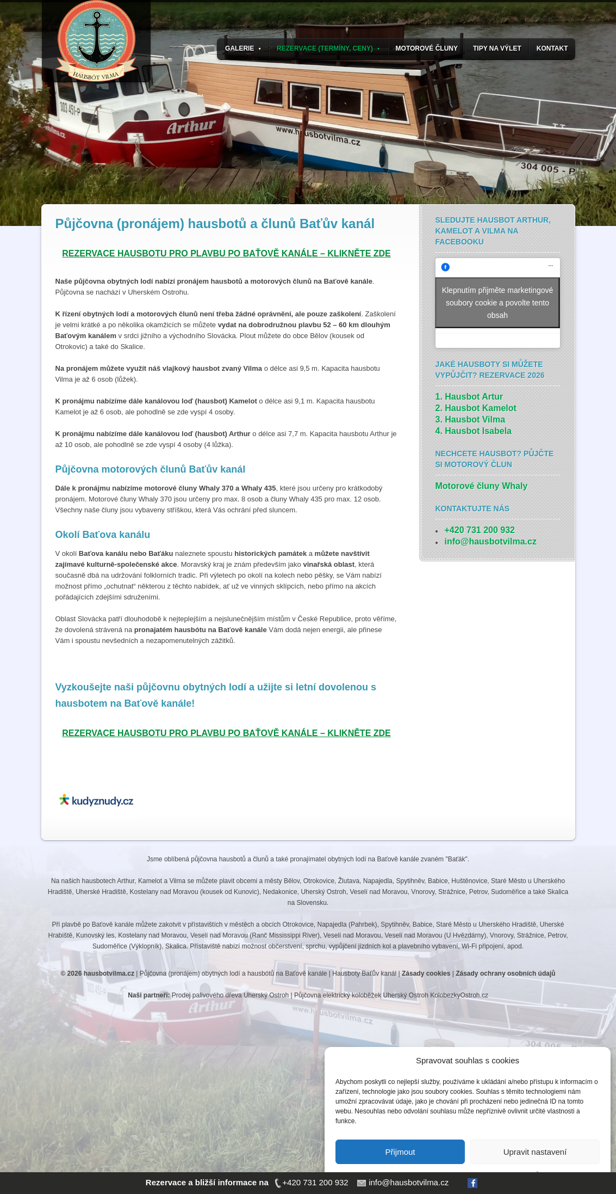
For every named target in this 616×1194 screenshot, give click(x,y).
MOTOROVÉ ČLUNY (427, 48)
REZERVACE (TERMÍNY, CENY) (329, 48)
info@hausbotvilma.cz (491, 541)
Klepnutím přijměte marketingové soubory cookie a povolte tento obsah (497, 303)
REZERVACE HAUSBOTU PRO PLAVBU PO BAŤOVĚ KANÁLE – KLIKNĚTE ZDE (226, 253)
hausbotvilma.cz (109, 973)
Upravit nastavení (535, 1151)
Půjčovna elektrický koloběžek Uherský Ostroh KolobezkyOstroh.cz (391, 995)
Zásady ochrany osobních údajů (505, 973)
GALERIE (243, 48)
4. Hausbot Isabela (473, 431)
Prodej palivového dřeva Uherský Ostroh (230, 995)
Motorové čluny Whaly (481, 486)
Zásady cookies (426, 973)
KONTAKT (552, 48)
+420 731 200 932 (480, 530)
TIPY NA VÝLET (497, 48)
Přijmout (400, 1151)
